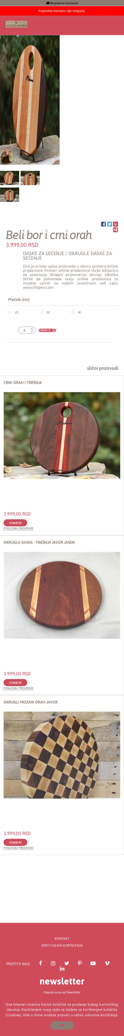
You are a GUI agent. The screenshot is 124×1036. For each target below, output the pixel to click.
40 (79, 312)
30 (47, 312)
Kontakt (62, 938)
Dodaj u (44, 330)
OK (62, 1025)
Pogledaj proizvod (18, 528)
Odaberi (15, 523)
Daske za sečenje (43, 253)
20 (16, 312)
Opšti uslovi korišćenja (62, 945)
